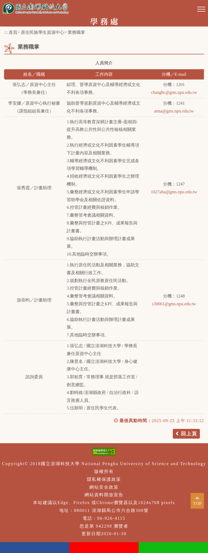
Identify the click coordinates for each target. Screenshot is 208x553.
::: (6, 32)
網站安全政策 (104, 487)
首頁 (13, 32)
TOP (197, 503)
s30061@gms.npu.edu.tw (174, 304)
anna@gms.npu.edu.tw (174, 111)
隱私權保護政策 (104, 479)
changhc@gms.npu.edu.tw (174, 92)
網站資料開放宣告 (103, 494)
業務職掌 (76, 32)
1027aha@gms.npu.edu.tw (174, 192)
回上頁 (189, 433)
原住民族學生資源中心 (42, 32)
